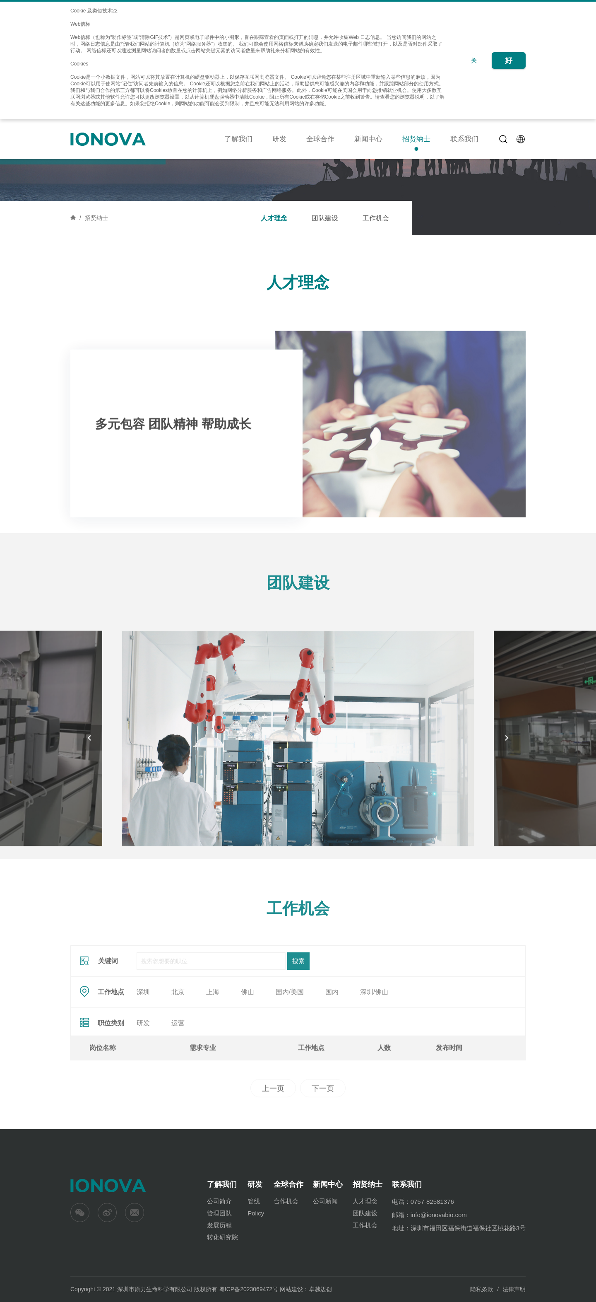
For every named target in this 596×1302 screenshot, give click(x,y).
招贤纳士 (416, 139)
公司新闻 (325, 1201)
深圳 (143, 1050)
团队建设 (325, 218)
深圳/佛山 (374, 1050)
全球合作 (320, 139)
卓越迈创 (320, 1289)
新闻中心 (368, 139)
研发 (279, 139)
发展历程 (219, 1225)
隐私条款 (481, 1289)
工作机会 (376, 218)
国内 (332, 1050)
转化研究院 (222, 1237)
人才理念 (274, 218)
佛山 (247, 1050)
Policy (256, 1213)
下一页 (323, 1128)
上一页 (273, 1128)
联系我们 (464, 139)
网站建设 (291, 1289)
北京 (178, 1050)
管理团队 (219, 1213)
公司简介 (219, 1201)
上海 (212, 1050)
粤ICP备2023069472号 (248, 1289)
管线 (254, 1201)
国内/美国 (290, 1050)
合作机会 (286, 1201)
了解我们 (238, 139)
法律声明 (514, 1289)
